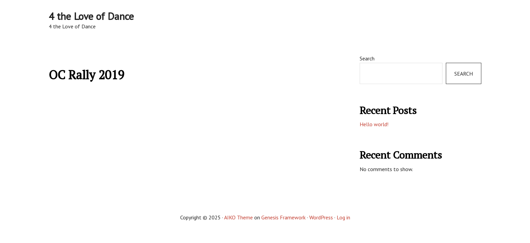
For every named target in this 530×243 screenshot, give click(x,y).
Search (367, 58)
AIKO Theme (238, 217)
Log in (343, 217)
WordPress (321, 217)
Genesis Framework (283, 217)
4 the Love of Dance (91, 16)
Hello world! (374, 124)
